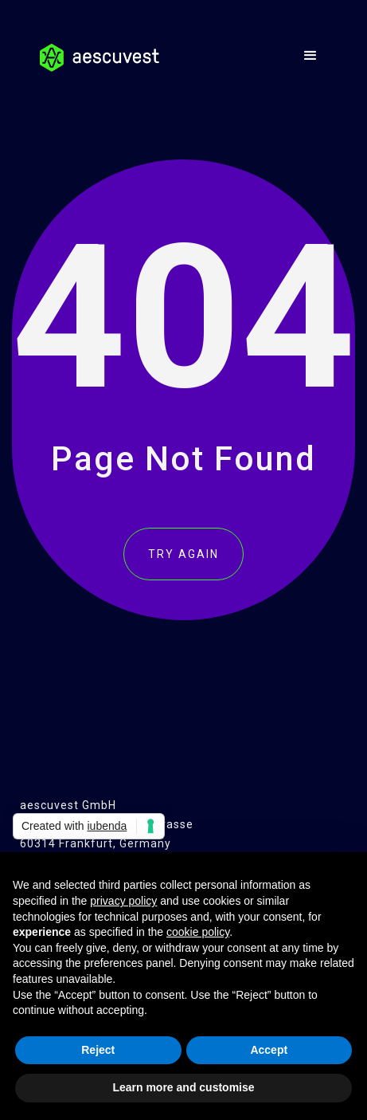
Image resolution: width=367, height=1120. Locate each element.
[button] (311, 56)
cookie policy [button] (197, 931)
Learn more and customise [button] (183, 1087)
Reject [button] (98, 1049)
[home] (95, 52)
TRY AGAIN (183, 554)
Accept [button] (268, 1049)
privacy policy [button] (123, 900)
